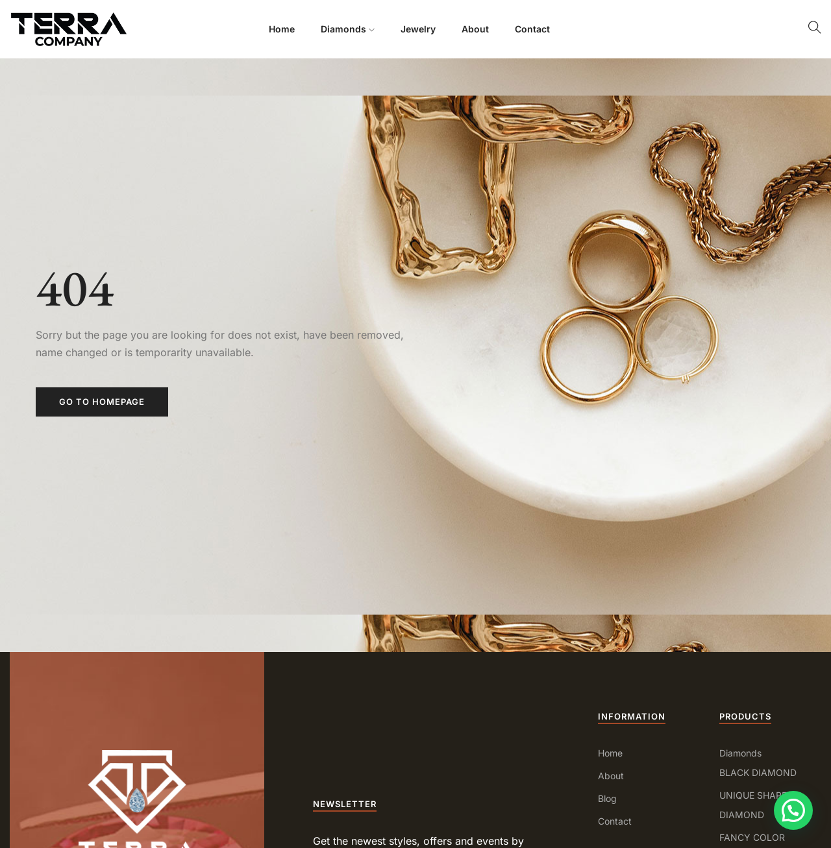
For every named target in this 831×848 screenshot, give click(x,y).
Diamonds (348, 28)
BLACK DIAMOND (758, 772)
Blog (607, 798)
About (475, 28)
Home (282, 28)
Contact (532, 28)
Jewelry (418, 28)
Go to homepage (102, 401)
